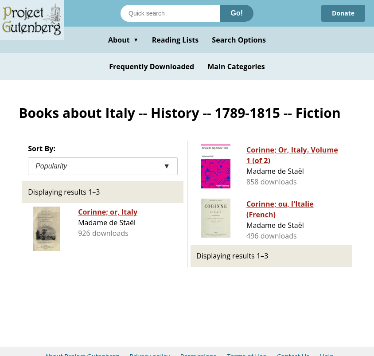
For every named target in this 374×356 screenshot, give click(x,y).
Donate (343, 13)
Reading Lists (175, 40)
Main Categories (236, 66)
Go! (236, 13)
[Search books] (170, 13)
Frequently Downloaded (151, 66)
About (123, 40)
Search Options (239, 40)
